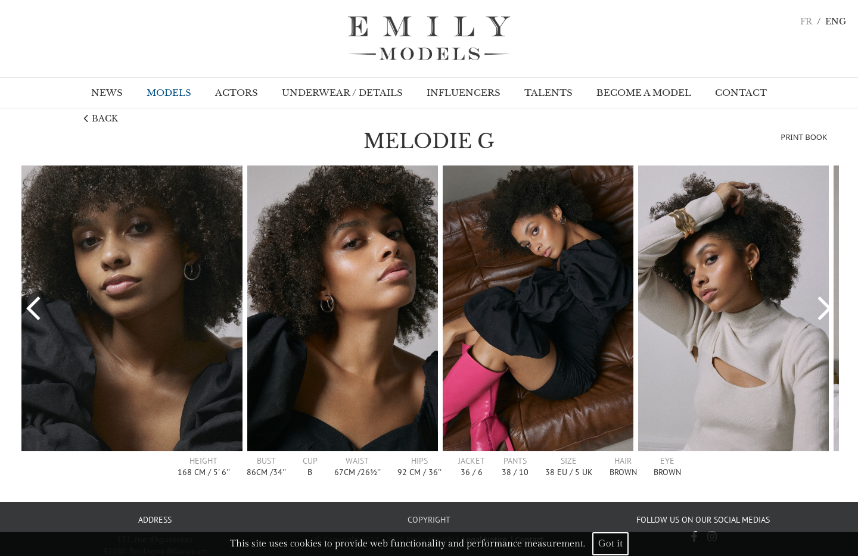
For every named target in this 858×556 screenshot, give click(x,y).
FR (806, 22)
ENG (835, 22)
